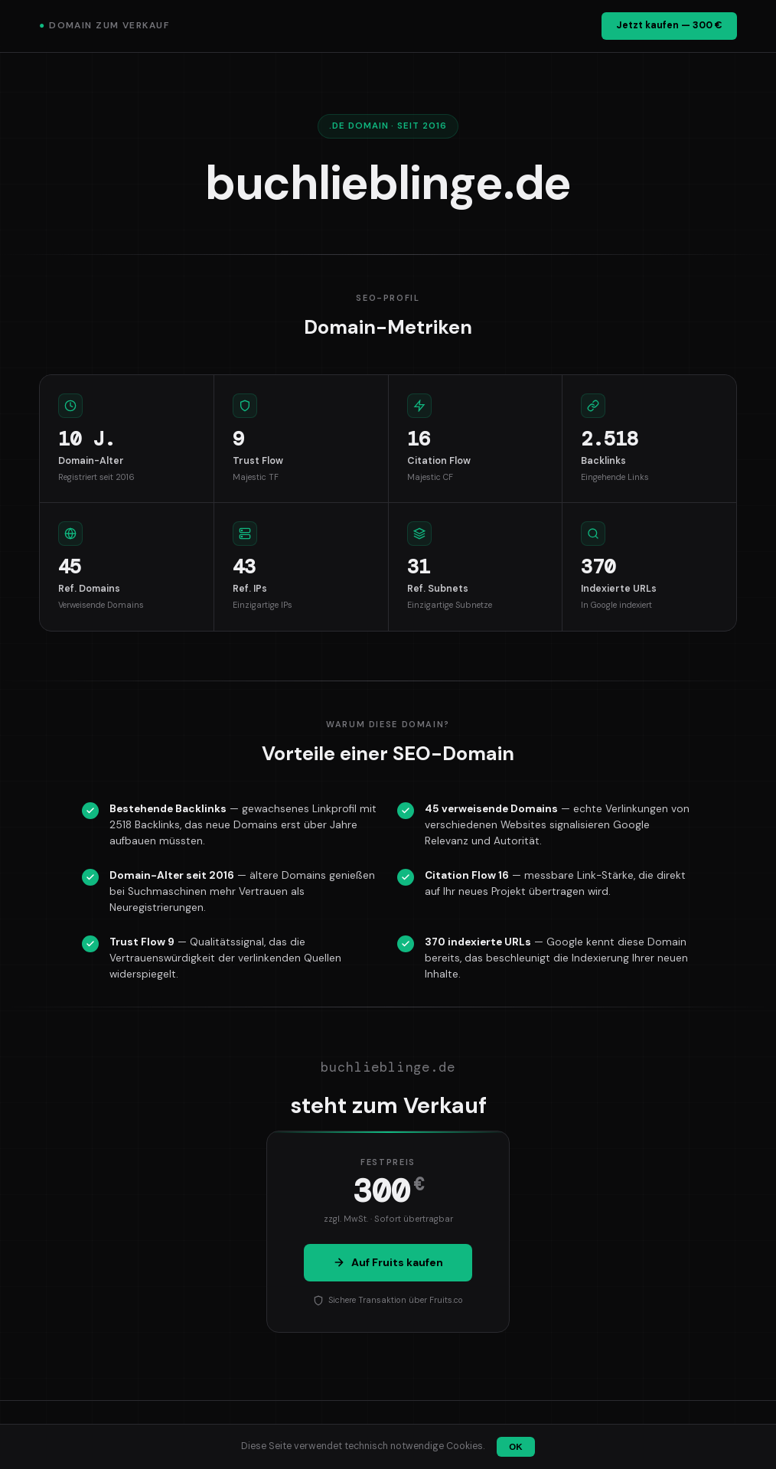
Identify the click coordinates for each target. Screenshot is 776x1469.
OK (515, 1446)
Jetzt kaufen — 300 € (669, 25)
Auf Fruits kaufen (388, 1262)
